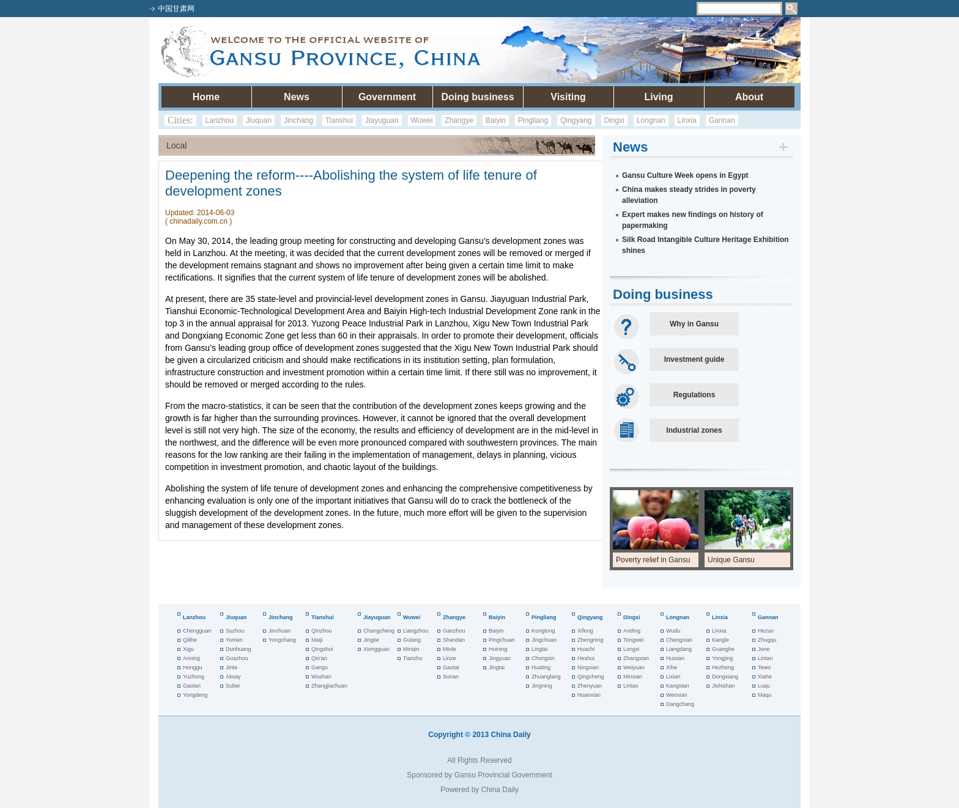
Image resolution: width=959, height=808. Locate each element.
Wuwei (422, 120)
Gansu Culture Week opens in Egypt (685, 175)
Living (658, 97)
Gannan (722, 120)
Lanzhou (220, 120)
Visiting (568, 97)
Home (206, 97)
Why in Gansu (694, 324)
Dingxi (614, 120)
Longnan (651, 120)
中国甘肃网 (176, 8)
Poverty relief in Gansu (653, 560)
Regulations (694, 395)
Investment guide (694, 359)
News (296, 97)
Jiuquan (259, 120)
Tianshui (339, 120)
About (749, 97)
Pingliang (533, 120)
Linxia (687, 120)
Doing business (477, 97)
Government (387, 97)
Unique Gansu (731, 560)
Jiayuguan (382, 120)
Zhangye (459, 120)
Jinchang (298, 120)
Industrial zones (694, 430)
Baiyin (496, 120)
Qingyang (575, 120)
